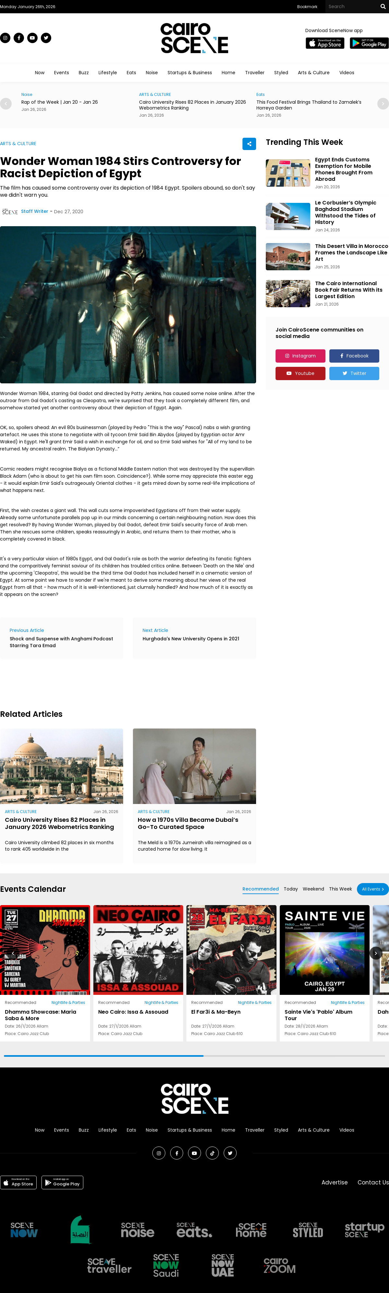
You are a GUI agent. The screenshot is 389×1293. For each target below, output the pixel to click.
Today (291, 889)
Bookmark (307, 6)
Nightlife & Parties (68, 1002)
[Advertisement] (118, 683)
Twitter (358, 373)
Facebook (358, 356)
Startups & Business (190, 72)
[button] (383, 104)
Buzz (84, 72)
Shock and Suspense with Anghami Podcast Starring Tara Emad (61, 642)
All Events (371, 889)
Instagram (304, 356)
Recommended (260, 889)
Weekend (313, 889)
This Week (340, 889)
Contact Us (373, 1182)
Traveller (255, 72)
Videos (346, 72)
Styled (281, 72)
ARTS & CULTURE (155, 94)
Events (61, 72)
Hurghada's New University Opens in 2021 (191, 638)
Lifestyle (108, 72)
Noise (152, 72)
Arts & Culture (314, 72)
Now (39, 72)
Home (228, 72)
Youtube (304, 373)
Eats (131, 72)
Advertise (335, 1182)
